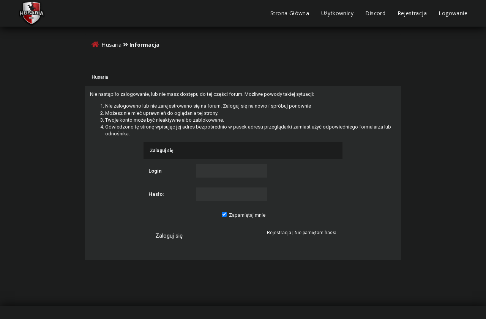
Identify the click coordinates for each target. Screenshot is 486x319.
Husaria (111, 44)
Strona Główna (289, 13)
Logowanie (453, 13)
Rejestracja (412, 13)
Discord (375, 13)
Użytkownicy (337, 13)
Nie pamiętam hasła (315, 232)
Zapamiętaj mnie (243, 215)
